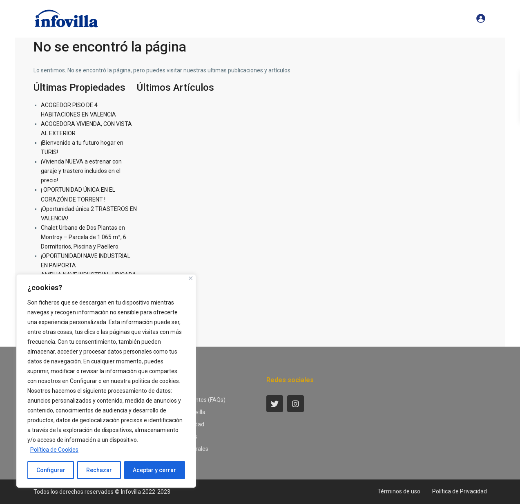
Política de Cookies (54, 449)
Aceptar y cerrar (154, 470)
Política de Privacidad (459, 491)
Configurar (83, 381)
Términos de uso (398, 491)
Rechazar (99, 470)
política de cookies (155, 381)
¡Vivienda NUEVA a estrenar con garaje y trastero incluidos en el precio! (81, 171)
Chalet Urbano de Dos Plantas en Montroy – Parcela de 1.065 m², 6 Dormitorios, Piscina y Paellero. (83, 237)
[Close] (190, 278)
